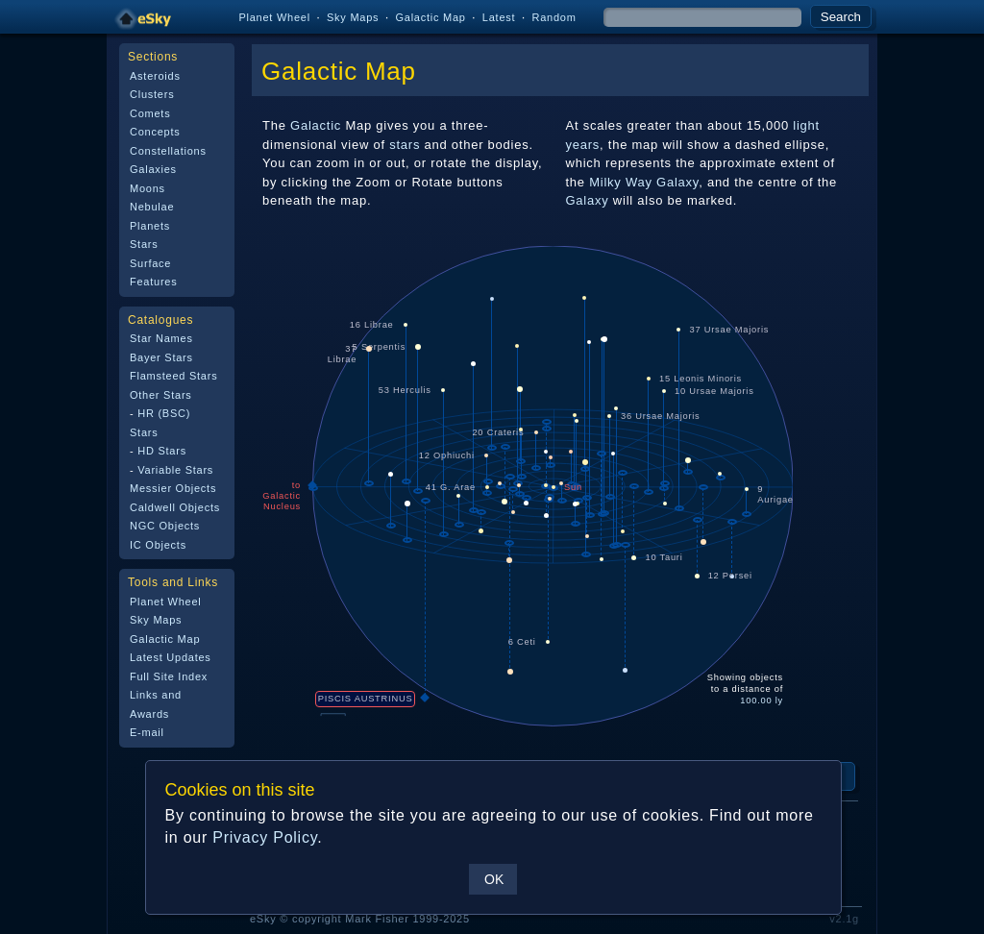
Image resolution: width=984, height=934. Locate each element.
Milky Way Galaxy (644, 182)
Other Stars (161, 395)
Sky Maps (353, 17)
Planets (150, 226)
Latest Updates (170, 657)
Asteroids (155, 76)
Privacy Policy (264, 837)
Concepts (155, 131)
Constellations (168, 151)
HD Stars (161, 450)
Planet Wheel (274, 17)
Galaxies (153, 169)
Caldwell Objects (175, 507)
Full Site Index (169, 676)
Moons (147, 188)
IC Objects (158, 545)
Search (841, 17)
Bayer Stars (161, 357)
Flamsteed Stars (173, 375)
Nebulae (152, 206)
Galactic (315, 125)
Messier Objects (173, 488)
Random (553, 17)
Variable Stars (175, 470)
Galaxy (587, 200)
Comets (150, 113)
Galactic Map (430, 17)
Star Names (161, 338)
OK (494, 879)
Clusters (152, 94)
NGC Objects (165, 525)
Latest (499, 17)
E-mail (147, 732)
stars (404, 144)
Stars (144, 244)
